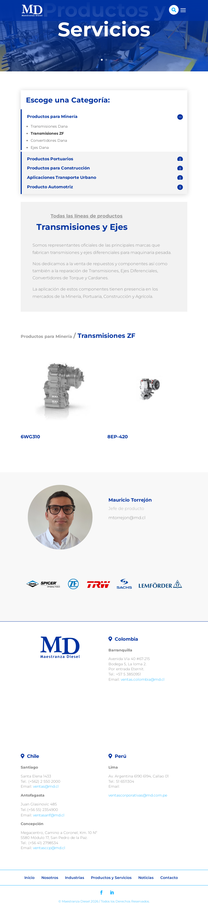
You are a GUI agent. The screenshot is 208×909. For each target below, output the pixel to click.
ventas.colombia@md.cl (143, 679)
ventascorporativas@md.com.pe (137, 795)
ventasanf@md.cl (48, 815)
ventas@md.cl (46, 786)
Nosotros (49, 877)
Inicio (29, 877)
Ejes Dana (40, 147)
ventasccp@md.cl (49, 847)
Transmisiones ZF (47, 133)
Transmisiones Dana (49, 126)
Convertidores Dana (49, 140)
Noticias (146, 877)
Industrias (74, 877)
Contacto (169, 877)
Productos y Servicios (111, 877)
